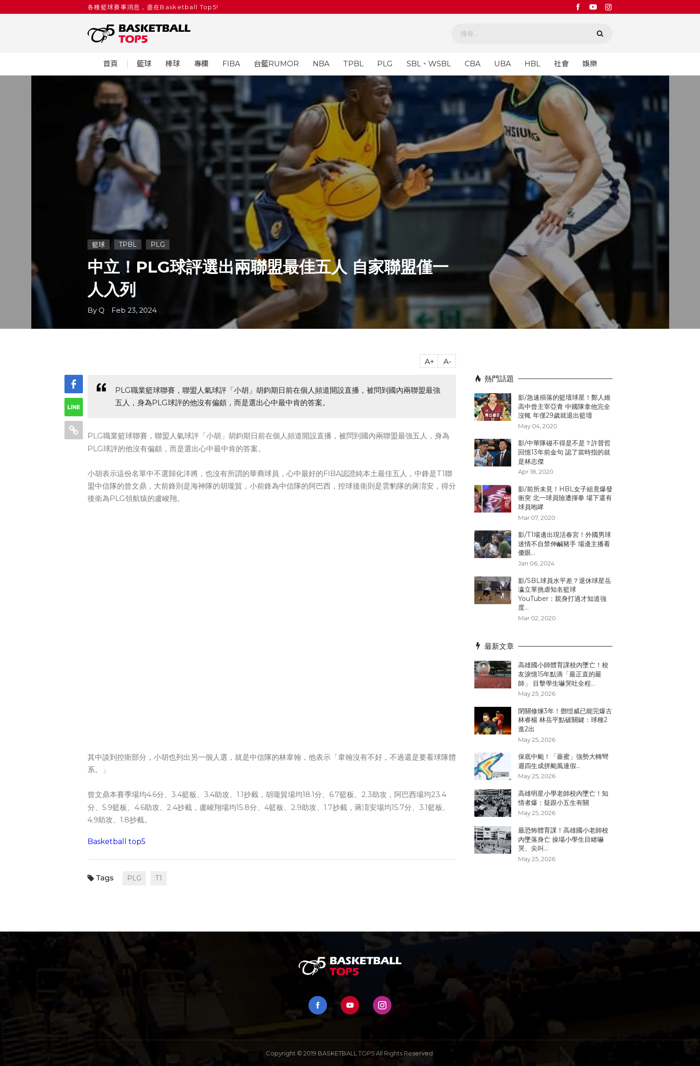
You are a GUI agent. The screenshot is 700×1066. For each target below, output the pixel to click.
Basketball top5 (117, 841)
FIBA (231, 64)
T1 (158, 878)
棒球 (172, 64)
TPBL (353, 64)
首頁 (110, 64)
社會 (561, 64)
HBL (532, 64)
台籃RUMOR (276, 64)
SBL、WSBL (429, 64)
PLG (385, 64)
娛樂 (590, 64)
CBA (472, 64)
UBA (502, 64)
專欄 (201, 64)
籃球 (144, 64)
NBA (321, 64)
